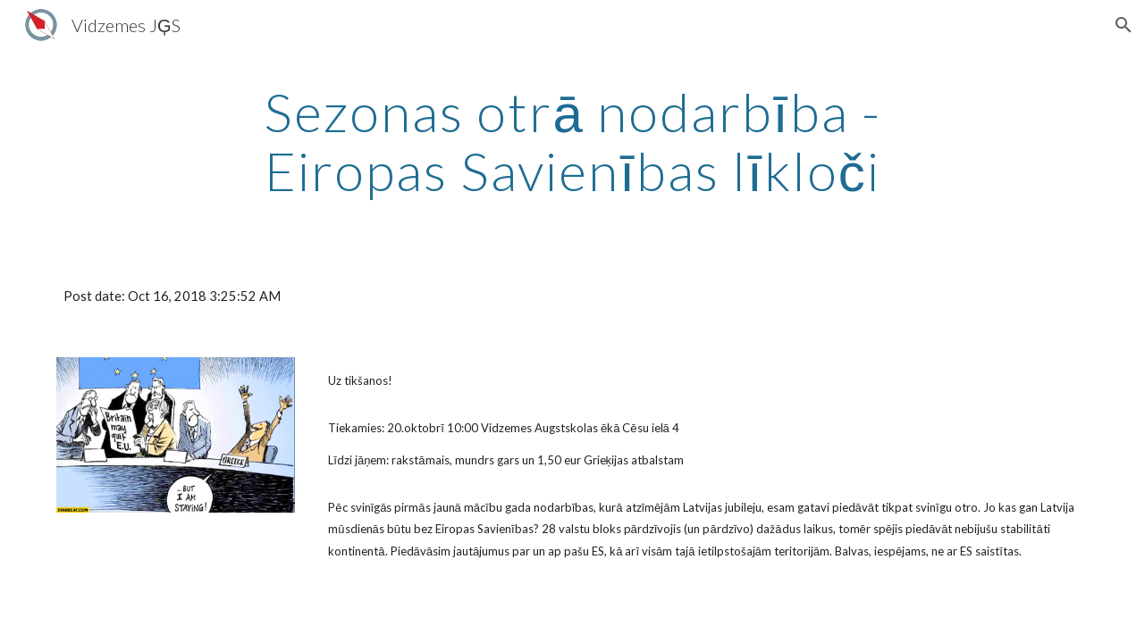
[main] (573, 141)
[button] (1123, 25)
